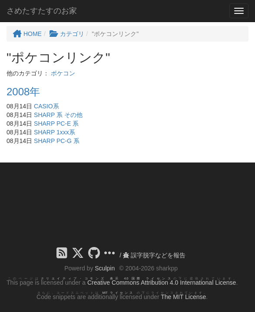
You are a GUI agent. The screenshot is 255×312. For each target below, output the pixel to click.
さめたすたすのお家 (42, 10)
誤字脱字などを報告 (154, 255)
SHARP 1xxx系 (54, 132)
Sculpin (105, 268)
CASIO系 (46, 106)
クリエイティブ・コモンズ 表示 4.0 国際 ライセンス (107, 278)
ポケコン (63, 73)
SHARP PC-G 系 (56, 140)
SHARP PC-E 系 (56, 123)
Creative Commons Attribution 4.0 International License (161, 282)
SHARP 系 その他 (58, 114)
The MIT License (183, 296)
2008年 (23, 92)
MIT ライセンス (118, 292)
